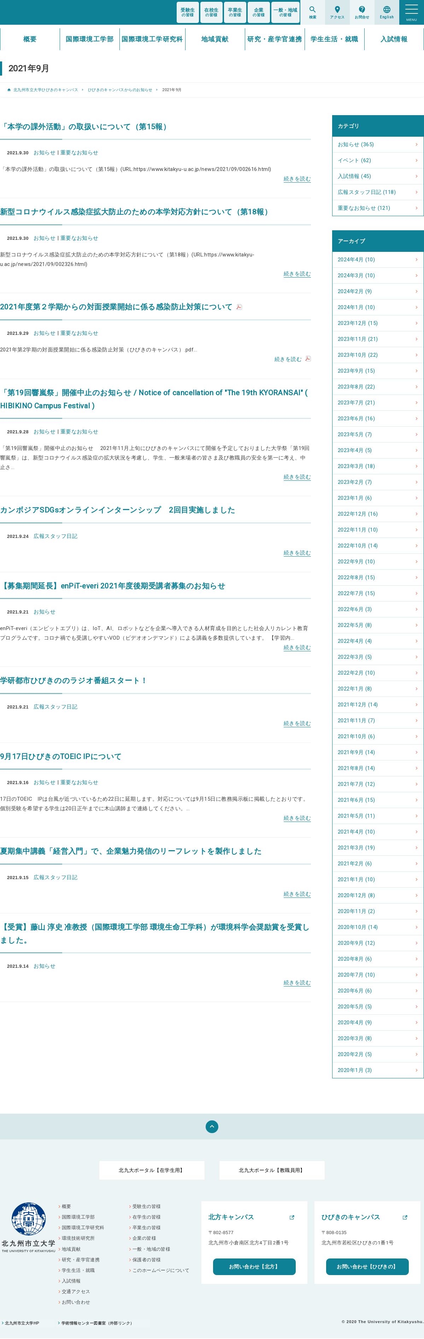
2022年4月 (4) (355, 641)
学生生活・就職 (335, 39)
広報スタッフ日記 (55, 536)
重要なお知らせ (79, 152)
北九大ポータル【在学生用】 (152, 1170)
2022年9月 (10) (356, 561)
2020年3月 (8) (355, 1038)
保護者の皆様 (146, 1260)
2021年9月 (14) (356, 752)
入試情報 (394, 39)
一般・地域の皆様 (151, 1249)
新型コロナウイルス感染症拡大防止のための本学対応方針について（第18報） (136, 212)
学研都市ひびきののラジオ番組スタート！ (74, 680)
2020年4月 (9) (355, 1022)
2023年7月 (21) (356, 402)
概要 (30, 39)
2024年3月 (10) (356, 275)
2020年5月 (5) (355, 1006)
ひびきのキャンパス (351, 1217)
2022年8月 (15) (356, 577)
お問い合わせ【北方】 (254, 1267)
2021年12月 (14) (358, 704)
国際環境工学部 (90, 39)
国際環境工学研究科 (152, 39)
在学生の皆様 (146, 1217)
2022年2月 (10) (356, 673)
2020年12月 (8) (356, 895)
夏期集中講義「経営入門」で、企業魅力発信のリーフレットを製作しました (131, 851)
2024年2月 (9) (355, 291)
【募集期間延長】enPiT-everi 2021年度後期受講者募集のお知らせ (112, 586)
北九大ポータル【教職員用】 (272, 1170)
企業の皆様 (144, 1238)
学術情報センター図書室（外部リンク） (100, 1324)
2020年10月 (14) (358, 927)
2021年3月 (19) (356, 848)
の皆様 (188, 12)
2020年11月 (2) (356, 911)
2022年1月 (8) (355, 689)
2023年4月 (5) (355, 450)
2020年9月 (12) (356, 943)
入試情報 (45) (354, 176)
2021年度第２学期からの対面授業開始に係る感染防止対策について (116, 307)
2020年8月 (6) (355, 959)
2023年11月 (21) (358, 339)
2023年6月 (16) (356, 418)
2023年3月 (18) (356, 466)
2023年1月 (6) (355, 498)
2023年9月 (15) (356, 371)
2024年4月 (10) (356, 259)
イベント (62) (354, 160)
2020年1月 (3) (355, 1070)
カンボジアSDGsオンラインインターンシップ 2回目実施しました (117, 510)
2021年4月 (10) (356, 832)
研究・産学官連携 (274, 39)
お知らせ (44, 152)
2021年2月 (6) (355, 863)
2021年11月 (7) (356, 720)
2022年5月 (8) (355, 625)
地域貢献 (215, 39)
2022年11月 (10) (358, 530)
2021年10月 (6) (356, 736)
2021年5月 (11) (356, 816)
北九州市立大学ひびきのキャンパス (45, 90)
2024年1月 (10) (356, 307)
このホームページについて (160, 1270)
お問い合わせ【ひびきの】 (367, 1267)
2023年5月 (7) (355, 434)
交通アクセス (76, 1291)
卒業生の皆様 (146, 1228)
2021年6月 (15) (356, 800)
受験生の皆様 (146, 1206)
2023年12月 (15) (358, 323)
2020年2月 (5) (355, 1054)
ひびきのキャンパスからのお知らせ (120, 90)
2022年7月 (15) (356, 593)
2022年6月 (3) (355, 609)
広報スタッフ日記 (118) (367, 192)
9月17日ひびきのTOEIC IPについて (61, 756)
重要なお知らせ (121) (364, 208)
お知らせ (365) (356, 144)
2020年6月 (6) (355, 991)
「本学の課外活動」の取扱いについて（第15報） (85, 127)
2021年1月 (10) (356, 879)
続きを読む (297, 179)
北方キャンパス (231, 1217)
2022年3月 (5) (355, 657)
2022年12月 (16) (358, 514)
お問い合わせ (76, 1302)
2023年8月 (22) (356, 387)
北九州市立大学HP (22, 1324)
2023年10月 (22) (358, 355)
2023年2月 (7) (355, 482)
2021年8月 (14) (356, 768)
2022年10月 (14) (358, 546)
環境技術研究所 (78, 1238)
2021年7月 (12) (356, 784)
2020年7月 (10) (356, 975)
